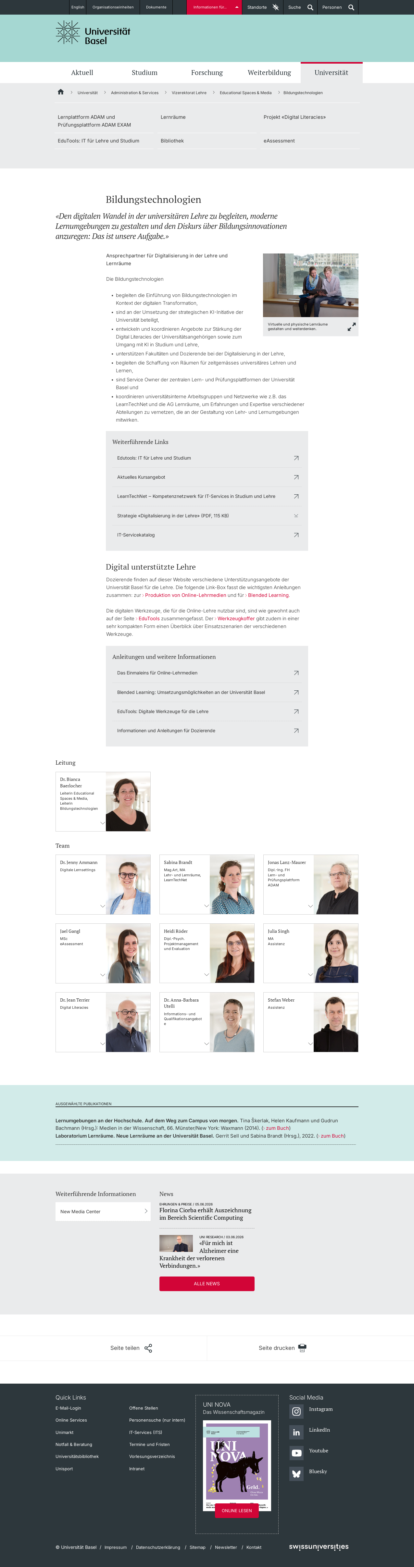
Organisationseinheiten (117, 7)
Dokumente (159, 7)
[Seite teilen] (131, 1348)
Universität (331, 72)
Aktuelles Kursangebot (141, 477)
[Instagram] (311, 1411)
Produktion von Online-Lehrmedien (185, 595)
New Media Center (80, 1211)
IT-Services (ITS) (145, 1432)
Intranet (136, 1468)
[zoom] (310, 285)
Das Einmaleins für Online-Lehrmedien (157, 672)
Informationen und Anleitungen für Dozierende (166, 730)
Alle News (207, 1283)
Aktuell (82, 72)
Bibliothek (172, 141)
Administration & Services (134, 92)
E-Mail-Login (68, 1408)
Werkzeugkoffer (236, 618)
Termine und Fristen (149, 1444)
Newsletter (226, 1547)
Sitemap (198, 1547)
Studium (144, 72)
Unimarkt (64, 1432)
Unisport (64, 1468)
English (77, 7)
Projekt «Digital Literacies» (295, 117)
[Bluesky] (308, 1474)
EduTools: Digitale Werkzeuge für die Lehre (162, 711)
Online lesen (237, 1510)
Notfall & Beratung (74, 1444)
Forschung (207, 72)
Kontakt (253, 1547)
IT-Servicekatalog (136, 534)
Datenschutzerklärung (158, 1547)
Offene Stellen (143, 1408)
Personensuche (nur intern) (157, 1420)
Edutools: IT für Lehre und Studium (154, 458)
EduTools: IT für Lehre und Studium (98, 141)
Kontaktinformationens (103, 823)
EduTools (149, 618)
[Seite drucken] (283, 1348)
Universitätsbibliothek (77, 1456)
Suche (292, 10)
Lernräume (173, 117)
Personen (330, 10)
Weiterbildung (269, 72)
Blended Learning (268, 595)
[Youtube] (309, 1453)
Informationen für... (211, 7)
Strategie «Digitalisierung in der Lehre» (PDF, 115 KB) (173, 515)
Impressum (116, 1547)
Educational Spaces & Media (246, 92)
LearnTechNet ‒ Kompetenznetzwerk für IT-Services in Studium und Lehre (196, 496)
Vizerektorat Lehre (189, 92)
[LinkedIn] (310, 1432)
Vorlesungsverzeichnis (152, 1456)
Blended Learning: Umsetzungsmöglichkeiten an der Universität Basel (191, 692)
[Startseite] (61, 93)
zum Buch (277, 1128)
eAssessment (279, 141)
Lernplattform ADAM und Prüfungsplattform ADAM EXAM (94, 121)
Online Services (71, 1420)
